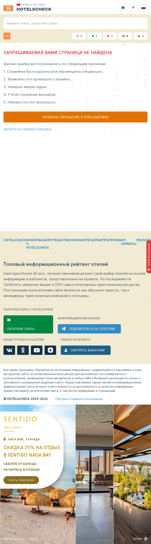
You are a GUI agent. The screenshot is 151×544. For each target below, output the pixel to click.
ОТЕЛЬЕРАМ (92, 240)
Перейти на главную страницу (27, 129)
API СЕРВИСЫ (128, 242)
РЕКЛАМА (143, 240)
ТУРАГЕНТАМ (111, 240)
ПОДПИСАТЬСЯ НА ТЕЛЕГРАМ (92, 328)
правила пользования (79, 398)
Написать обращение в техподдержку (75, 117)
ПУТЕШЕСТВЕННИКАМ (66, 240)
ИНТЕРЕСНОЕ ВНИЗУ (149, 254)
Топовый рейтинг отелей (55, 264)
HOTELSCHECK (14, 240)
